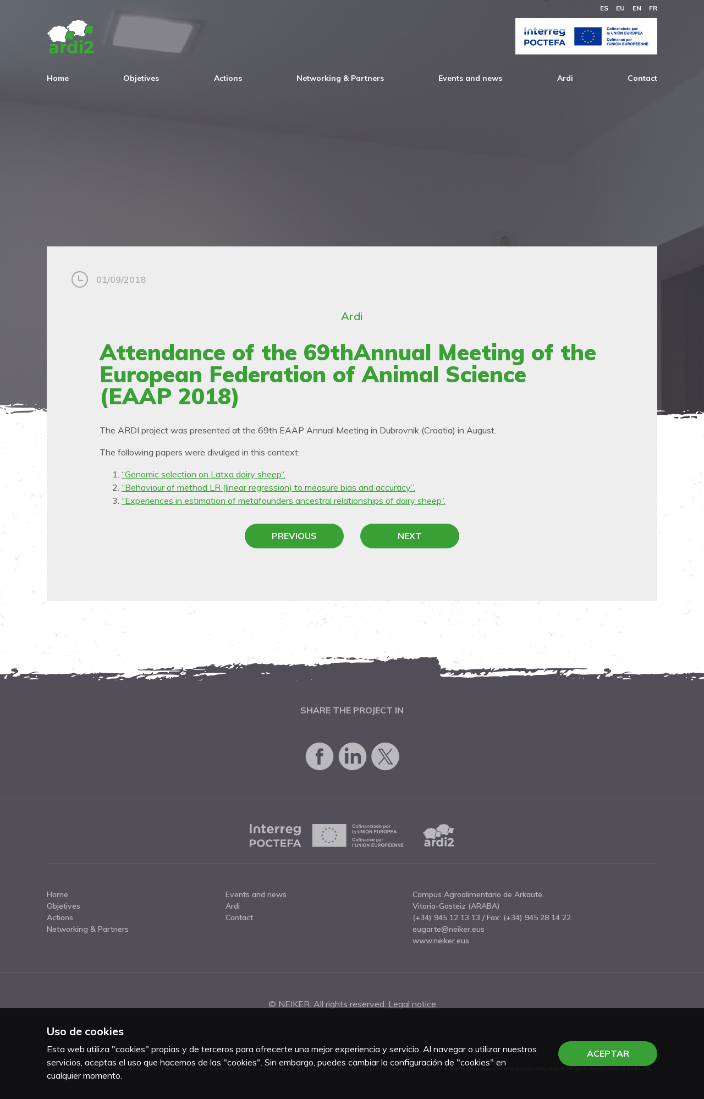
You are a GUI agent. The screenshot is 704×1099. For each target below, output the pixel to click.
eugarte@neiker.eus (449, 929)
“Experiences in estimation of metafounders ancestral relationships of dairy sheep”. (284, 500)
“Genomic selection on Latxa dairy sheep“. (203, 474)
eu (620, 8)
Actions (228, 78)
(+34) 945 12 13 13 (446, 917)
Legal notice (412, 1003)
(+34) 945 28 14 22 (537, 917)
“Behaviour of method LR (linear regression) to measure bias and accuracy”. (268, 487)
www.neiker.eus (441, 941)
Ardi (565, 78)
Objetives (141, 78)
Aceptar (608, 1053)
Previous (294, 535)
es (604, 8)
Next (410, 535)
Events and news (470, 78)
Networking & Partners (340, 78)
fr (653, 8)
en (636, 8)
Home (58, 78)
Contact (642, 78)
